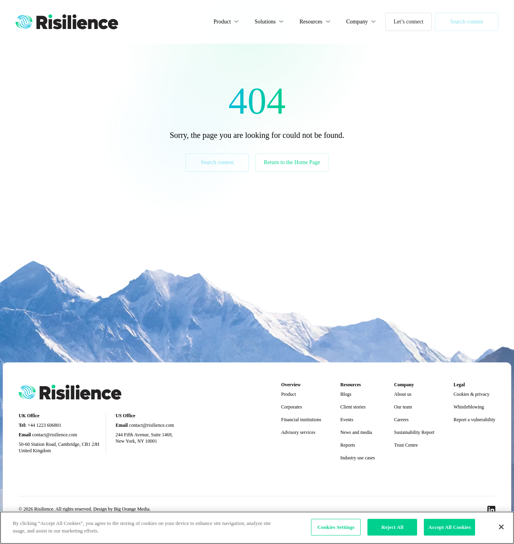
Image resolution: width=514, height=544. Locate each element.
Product (222, 22)
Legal (459, 384)
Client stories (353, 407)
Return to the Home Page (292, 162)
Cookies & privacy (472, 394)
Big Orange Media (131, 509)
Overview (291, 384)
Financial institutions (301, 419)
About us (403, 394)
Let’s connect (408, 22)
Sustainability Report (414, 432)
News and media (356, 432)
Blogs (346, 394)
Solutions (265, 22)
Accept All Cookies (449, 527)
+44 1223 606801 (45, 425)
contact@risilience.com (54, 435)
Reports (347, 445)
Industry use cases (357, 458)
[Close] (501, 527)
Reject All (392, 527)
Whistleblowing (469, 407)
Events (347, 419)
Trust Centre (406, 445)
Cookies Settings (335, 527)
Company (357, 22)
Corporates (291, 407)
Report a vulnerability (474, 419)
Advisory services (298, 432)
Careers (401, 419)
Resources (311, 22)
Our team (403, 407)
